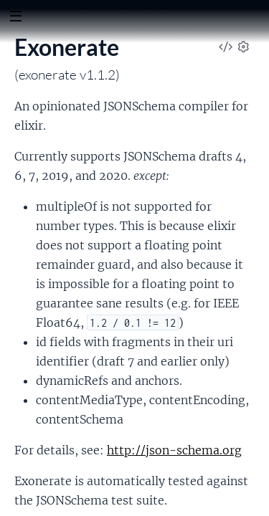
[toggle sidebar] (15, 18)
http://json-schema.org (174, 450)
